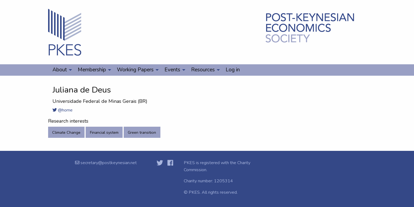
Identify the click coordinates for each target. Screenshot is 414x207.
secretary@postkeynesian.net (108, 163)
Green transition (142, 132)
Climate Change (66, 132)
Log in (233, 69)
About (59, 69)
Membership (92, 69)
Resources (203, 69)
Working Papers (135, 69)
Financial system (104, 132)
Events (172, 69)
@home (62, 110)
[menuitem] (60, 70)
